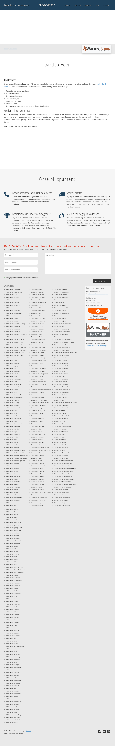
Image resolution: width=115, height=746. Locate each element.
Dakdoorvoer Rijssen (60, 437)
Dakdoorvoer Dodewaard (13, 474)
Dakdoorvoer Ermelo (37, 316)
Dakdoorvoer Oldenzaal (61, 387)
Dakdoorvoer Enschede (37, 310)
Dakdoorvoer (13, 49)
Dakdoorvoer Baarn (11, 381)
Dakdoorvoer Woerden (12, 662)
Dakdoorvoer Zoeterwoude (13, 701)
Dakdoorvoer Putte (59, 421)
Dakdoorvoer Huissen (37, 418)
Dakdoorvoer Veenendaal (13, 583)
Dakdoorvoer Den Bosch (13, 445)
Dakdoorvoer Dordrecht (13, 482)
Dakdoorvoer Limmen (37, 484)
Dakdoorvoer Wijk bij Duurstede (15, 646)
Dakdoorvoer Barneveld (13, 387)
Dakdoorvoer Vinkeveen (13, 604)
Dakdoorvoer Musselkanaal (62, 331)
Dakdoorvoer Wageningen (13, 633)
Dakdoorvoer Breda (11, 413)
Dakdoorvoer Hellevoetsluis (39, 384)
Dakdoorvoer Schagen (60, 495)
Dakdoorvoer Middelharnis (62, 316)
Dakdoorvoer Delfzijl (12, 442)
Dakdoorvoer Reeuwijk (60, 429)
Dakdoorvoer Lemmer (37, 479)
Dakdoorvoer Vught (11, 625)
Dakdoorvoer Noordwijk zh (62, 366)
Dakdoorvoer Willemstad (13, 649)
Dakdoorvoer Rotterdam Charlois (63, 463)
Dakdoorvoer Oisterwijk (61, 384)
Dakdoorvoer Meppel (60, 310)
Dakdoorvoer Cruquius (12, 429)
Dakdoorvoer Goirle (36, 337)
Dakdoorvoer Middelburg (61, 313)
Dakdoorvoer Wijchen (12, 643)
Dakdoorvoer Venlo (11, 596)
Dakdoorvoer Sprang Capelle (14, 527)
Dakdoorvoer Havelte (37, 363)
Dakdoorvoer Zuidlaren (12, 707)
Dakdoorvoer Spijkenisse (13, 525)
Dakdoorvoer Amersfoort (13, 326)
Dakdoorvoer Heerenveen (38, 371)
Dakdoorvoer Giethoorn (38, 329)
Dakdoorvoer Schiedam (60, 500)
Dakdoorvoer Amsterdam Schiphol (16, 347)
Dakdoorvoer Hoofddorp (38, 405)
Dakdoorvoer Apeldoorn (13, 363)
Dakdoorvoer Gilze (36, 331)
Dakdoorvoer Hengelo (37, 392)
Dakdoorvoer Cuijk (11, 432)
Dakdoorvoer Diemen (12, 471)
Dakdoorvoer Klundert (37, 445)
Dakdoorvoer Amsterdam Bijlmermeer (17, 334)
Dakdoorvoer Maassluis (60, 297)
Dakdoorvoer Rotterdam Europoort (64, 466)
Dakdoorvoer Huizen (37, 421)
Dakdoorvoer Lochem (37, 489)
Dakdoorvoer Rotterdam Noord (63, 476)
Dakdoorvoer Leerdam (37, 463)
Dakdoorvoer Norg (59, 371)
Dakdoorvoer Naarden (60, 337)
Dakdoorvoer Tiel (11, 549)
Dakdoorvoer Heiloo (37, 379)
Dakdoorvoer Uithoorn (12, 562)
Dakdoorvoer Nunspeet (60, 374)
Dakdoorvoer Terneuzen (13, 543)
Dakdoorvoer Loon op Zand (39, 497)
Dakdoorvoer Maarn (37, 505)
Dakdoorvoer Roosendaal (61, 453)
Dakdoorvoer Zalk (11, 678)
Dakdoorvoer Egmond (37, 294)
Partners (28, 731)
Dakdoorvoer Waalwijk (12, 630)
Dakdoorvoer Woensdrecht (13, 659)
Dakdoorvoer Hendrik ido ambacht (41, 389)
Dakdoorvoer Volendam (13, 612)
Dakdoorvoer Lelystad (37, 476)
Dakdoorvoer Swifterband (13, 541)
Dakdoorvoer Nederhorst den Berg (64, 342)
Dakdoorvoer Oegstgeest (61, 379)
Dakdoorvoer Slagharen (12, 509)
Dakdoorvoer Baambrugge (13, 379)
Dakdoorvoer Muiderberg (61, 329)
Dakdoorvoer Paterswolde (61, 408)
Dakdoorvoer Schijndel (60, 503)
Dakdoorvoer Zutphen (12, 709)
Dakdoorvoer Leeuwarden (38, 466)
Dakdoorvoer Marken (60, 305)
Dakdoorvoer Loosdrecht (38, 500)
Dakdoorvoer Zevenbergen (13, 693)
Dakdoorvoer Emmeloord (38, 302)
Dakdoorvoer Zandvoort (13, 683)
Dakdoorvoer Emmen (37, 305)
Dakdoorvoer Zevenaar (12, 691)
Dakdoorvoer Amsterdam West (14, 352)
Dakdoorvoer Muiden (60, 326)
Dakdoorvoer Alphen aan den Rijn (15, 324)
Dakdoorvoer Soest (11, 520)
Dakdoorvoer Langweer (38, 455)
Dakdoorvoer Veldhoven (13, 591)
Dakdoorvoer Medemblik (61, 308)
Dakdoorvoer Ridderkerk (61, 432)
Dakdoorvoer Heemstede (38, 368)
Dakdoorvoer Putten (60, 424)
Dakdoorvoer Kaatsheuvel (38, 434)
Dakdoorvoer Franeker (37, 324)
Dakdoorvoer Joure (36, 432)
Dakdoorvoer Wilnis (11, 651)
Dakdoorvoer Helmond (37, 387)
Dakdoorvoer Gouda (37, 342)
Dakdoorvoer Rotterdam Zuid (62, 487)
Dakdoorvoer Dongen (12, 479)
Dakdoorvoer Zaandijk (12, 675)
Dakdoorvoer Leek (36, 460)
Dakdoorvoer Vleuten (12, 607)
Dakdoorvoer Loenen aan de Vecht (41, 492)
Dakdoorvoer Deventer (12, 468)
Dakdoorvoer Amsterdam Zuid (14, 355)
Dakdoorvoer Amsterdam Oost (14, 345)
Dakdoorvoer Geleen (37, 326)
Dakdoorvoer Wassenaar (13, 636)
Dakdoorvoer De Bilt (12, 437)
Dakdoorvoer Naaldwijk (61, 334)
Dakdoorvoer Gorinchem (38, 339)
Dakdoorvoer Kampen (37, 437)
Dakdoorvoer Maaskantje (61, 292)
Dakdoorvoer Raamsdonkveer (62, 426)
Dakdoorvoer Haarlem (37, 352)
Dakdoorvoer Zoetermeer (13, 699)
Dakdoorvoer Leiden (37, 468)
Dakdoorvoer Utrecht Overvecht (15, 572)
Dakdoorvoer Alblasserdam (13, 313)
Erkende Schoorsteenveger (16, 5)
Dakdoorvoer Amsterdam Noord (15, 342)
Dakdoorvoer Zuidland (12, 704)
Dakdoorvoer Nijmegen (60, 360)
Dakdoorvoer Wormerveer (13, 667)
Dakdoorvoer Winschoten (13, 654)
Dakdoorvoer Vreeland (12, 622)
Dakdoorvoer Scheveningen (62, 497)
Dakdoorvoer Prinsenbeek (61, 416)
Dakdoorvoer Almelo (12, 318)
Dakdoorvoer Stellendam (13, 538)
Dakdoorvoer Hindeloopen (39, 400)
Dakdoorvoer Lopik (36, 503)
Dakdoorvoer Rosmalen (61, 455)
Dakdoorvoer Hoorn (37, 413)
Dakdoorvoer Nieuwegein (61, 350)
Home (6, 49)
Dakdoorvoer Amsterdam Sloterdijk (16, 350)
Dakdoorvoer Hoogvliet (38, 410)
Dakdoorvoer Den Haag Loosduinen (16, 458)
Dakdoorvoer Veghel (12, 588)
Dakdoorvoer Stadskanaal (13, 530)
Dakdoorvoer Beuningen (13, 400)
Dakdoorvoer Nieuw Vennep (62, 347)
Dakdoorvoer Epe (36, 313)
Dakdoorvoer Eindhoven (38, 297)
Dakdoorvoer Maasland (60, 294)
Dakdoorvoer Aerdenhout (13, 310)
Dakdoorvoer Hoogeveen (38, 408)
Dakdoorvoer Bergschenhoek (14, 397)
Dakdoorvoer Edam (11, 503)
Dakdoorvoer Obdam (60, 376)
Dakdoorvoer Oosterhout (61, 392)
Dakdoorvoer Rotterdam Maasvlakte (64, 474)
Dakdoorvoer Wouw (11, 670)
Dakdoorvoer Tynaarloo (13, 554)
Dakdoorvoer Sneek (11, 517)
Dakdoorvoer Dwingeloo (13, 500)
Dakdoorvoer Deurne (12, 466)
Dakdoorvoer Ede (11, 505)
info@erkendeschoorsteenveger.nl (98, 294)
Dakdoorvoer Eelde (36, 289)
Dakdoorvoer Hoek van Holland (40, 402)
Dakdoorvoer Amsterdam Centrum (16, 337)
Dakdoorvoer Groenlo (37, 345)
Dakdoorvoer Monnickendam (62, 324)
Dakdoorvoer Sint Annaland (62, 505)
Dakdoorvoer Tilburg (12, 551)
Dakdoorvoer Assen (11, 376)
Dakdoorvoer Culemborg (13, 434)
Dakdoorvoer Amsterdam (13, 331)
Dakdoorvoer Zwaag (11, 712)
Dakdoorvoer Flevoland (38, 321)
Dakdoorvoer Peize (59, 410)
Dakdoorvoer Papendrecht (61, 405)
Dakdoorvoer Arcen (11, 368)
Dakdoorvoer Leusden (37, 482)
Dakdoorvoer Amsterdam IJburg (15, 339)
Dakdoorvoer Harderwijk (38, 358)
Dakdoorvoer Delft (11, 439)
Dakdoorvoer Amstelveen (13, 329)
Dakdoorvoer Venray (12, 599)
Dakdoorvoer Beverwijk (12, 402)
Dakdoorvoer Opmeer (60, 397)
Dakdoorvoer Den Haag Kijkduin (15, 453)
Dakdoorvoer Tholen (12, 546)
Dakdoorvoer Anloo (11, 360)
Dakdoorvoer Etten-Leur (38, 318)
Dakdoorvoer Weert (11, 638)
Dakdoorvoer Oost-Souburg (62, 389)
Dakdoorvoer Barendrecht (13, 384)
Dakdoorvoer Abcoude (12, 302)
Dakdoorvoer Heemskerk (38, 366)
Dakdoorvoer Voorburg (12, 614)
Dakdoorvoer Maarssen (60, 289)
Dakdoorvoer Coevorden (13, 426)
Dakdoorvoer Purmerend (61, 418)
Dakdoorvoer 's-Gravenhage (14, 292)
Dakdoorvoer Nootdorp (61, 368)
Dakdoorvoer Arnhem (12, 374)
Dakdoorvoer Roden (60, 442)
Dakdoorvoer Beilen (11, 392)
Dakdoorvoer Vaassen (12, 575)
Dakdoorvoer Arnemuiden (13, 371)
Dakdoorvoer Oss (59, 400)
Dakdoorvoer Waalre (12, 628)
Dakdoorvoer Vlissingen (13, 609)
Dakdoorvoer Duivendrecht (14, 497)
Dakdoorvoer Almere (12, 321)
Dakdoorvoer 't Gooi (12, 294)
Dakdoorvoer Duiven (12, 495)
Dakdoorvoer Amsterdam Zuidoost (16, 358)
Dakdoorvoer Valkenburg (13, 578)
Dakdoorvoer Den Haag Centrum (15, 450)
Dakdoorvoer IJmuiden (37, 426)
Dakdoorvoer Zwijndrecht (13, 720)
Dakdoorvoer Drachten (12, 484)
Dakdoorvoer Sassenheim (61, 492)
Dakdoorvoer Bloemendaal (13, 408)
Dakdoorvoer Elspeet (37, 300)
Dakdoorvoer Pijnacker (60, 413)
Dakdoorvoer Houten (37, 416)
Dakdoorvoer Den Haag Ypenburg (15, 460)
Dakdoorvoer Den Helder (13, 463)
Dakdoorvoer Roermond (61, 447)
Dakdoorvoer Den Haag (12, 447)
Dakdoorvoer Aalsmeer (12, 297)
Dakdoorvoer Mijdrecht (60, 321)
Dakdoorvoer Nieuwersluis (61, 355)
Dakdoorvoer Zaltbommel (13, 680)
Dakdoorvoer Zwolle (12, 722)
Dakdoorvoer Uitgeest (12, 559)
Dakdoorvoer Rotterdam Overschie (64, 479)
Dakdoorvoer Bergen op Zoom (14, 395)
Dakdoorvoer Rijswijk (60, 439)
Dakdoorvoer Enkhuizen (38, 308)
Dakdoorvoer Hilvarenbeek (39, 395)
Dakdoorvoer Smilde (12, 514)
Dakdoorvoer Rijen (59, 434)
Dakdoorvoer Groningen (38, 347)
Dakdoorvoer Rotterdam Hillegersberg (65, 468)
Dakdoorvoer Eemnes (37, 292)
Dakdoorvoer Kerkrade (37, 442)
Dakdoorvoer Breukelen (13, 416)
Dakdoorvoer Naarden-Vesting (63, 339)
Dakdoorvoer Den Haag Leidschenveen (17, 455)
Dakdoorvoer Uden (11, 556)
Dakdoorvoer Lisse (36, 487)
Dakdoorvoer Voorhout (12, 617)
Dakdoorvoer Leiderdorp (38, 471)
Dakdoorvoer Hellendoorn (38, 381)
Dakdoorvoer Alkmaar (12, 316)
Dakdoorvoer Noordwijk (61, 363)
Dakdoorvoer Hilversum (38, 397)
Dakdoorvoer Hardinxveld (38, 360)
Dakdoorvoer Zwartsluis (13, 717)
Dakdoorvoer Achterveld (13, 305)
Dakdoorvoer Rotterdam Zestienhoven (65, 484)
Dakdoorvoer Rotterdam (61, 458)
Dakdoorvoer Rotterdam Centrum (63, 460)
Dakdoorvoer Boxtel (11, 410)
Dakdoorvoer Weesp (12, 641)
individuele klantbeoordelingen (97, 345)
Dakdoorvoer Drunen (12, 492)
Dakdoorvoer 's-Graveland (13, 289)
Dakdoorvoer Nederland (61, 345)
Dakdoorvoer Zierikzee (12, 696)
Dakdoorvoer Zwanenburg (13, 715)
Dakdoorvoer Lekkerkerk (38, 474)
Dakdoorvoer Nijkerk (60, 358)
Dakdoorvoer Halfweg (37, 355)
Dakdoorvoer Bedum (12, 389)
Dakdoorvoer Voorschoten (13, 620)
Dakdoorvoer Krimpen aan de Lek (41, 450)
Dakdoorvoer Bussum (12, 421)
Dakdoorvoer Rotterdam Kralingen (64, 471)
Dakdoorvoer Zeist (11, 688)
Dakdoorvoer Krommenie (38, 453)
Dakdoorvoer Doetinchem (13, 476)
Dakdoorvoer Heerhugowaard (39, 374)
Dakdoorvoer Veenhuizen (13, 585)
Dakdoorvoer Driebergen (13, 487)
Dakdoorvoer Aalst (11, 300)
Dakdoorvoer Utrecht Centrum (14, 567)
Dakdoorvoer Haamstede (38, 350)
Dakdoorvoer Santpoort (61, 489)
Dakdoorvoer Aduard (12, 308)
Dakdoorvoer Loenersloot (38, 495)
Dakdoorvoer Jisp (36, 429)
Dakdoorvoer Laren (36, 458)
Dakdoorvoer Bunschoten (13, 418)
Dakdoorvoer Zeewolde (12, 686)
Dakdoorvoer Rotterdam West (62, 482)
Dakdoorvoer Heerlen (37, 376)
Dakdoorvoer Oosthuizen (61, 395)
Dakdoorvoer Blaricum (12, 405)
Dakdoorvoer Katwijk (37, 439)
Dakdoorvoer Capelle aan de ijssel (15, 424)
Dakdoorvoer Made (59, 302)
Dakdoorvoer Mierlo (60, 318)
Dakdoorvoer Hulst (36, 424)
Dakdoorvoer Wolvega (12, 664)
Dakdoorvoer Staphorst (12, 533)
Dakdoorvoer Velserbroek (13, 593)
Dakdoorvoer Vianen (12, 601)
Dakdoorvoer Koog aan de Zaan (40, 447)
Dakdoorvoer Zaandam (12, 672)
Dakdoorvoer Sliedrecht (12, 512)
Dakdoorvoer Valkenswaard (14, 580)
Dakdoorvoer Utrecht (12, 564)
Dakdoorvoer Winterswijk (13, 657)
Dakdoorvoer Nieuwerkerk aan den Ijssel (65, 352)
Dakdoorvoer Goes (36, 334)
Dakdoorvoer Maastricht (61, 300)
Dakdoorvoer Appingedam (13, 366)
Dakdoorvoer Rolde (59, 450)
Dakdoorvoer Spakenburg (13, 522)
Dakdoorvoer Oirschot (60, 381)
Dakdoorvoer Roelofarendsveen (63, 445)
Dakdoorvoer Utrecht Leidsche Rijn (16, 570)
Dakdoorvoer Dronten (12, 489)
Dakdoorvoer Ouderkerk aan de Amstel (65, 402)
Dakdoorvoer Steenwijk (12, 535)
